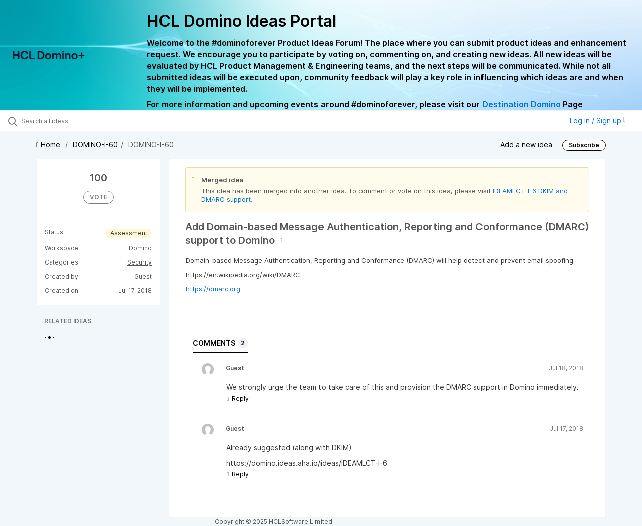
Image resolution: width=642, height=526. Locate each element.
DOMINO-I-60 (95, 144)
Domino (140, 248)
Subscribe (584, 145)
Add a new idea (526, 144)
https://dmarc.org (213, 289)
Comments (220, 343)
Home (49, 144)
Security (139, 262)
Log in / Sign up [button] (598, 120)
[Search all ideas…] (76, 121)
